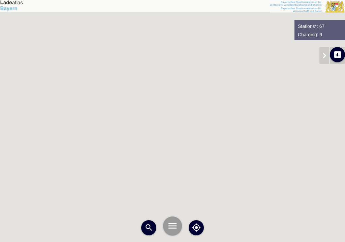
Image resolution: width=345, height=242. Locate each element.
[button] (140, 186)
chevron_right (324, 55)
